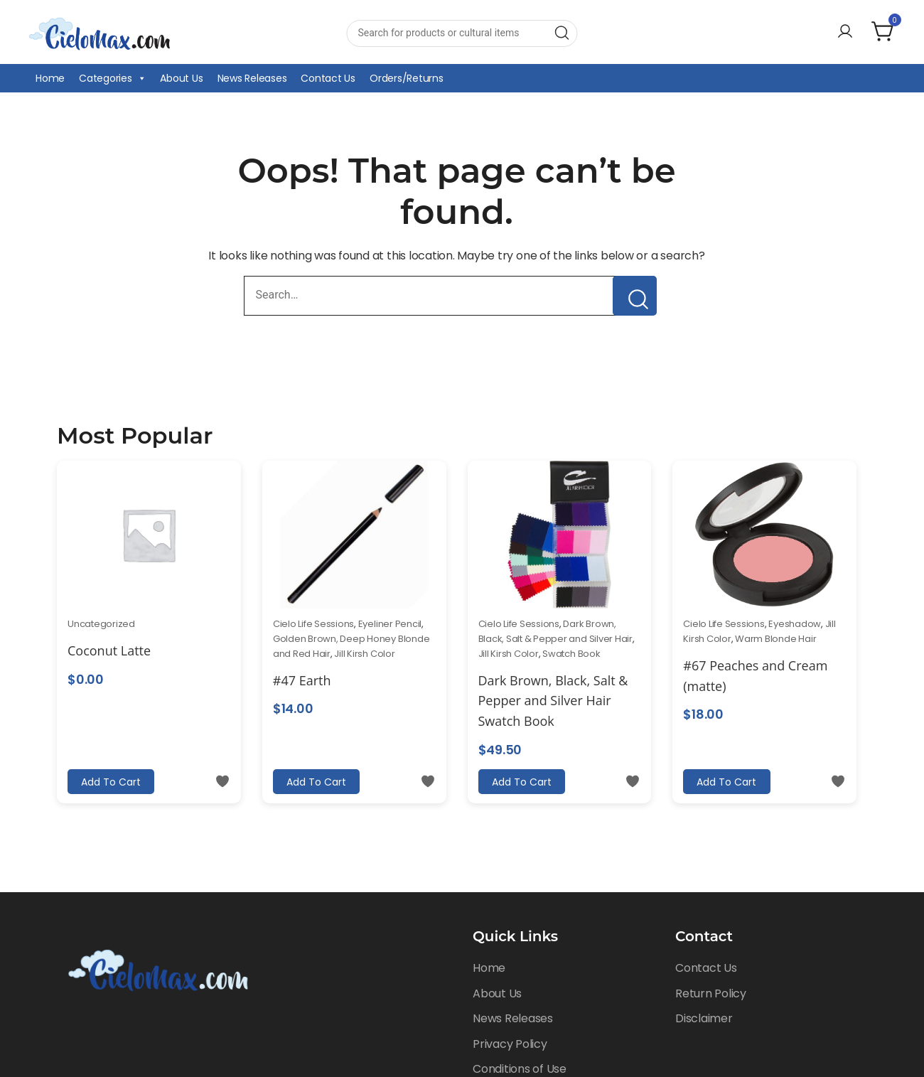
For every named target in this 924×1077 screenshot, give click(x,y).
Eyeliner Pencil (389, 624)
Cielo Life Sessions (313, 624)
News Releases (252, 78)
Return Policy (710, 993)
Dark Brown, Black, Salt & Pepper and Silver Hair (555, 631)
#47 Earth (302, 680)
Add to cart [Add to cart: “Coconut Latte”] (110, 781)
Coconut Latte (109, 650)
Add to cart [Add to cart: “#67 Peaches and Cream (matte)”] (726, 781)
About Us (181, 78)
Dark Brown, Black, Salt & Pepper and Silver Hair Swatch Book (553, 701)
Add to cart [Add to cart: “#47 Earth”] (315, 781)
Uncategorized (101, 624)
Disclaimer (704, 1018)
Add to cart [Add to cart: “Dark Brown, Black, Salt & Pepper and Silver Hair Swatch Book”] (521, 781)
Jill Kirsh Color (364, 653)
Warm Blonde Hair (775, 638)
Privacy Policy (510, 1044)
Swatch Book (571, 653)
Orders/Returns (407, 78)
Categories (112, 78)
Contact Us (328, 78)
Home (50, 78)
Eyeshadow (794, 624)
